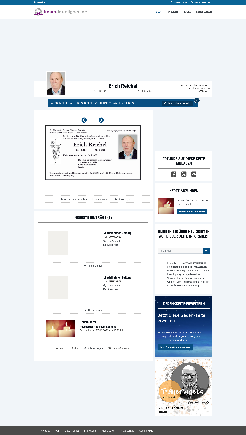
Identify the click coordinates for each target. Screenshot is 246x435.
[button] (84, 121)
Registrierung (200, 2)
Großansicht (112, 241)
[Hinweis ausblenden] (197, 100)
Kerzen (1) (122, 199)
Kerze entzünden (67, 348)
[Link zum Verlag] (61, 12)
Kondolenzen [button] (204, 11)
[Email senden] (180, 251)
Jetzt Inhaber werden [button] (177, 103)
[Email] (193, 173)
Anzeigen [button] (173, 11)
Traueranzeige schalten (72, 199)
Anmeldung (179, 2)
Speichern (110, 245)
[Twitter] (183, 173)
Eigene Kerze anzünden (192, 211)
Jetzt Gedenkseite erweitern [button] (175, 347)
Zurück (40, 2)
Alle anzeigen (100, 199)
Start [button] (159, 11)
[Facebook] (173, 173)
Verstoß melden (119, 348)
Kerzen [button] (187, 11)
